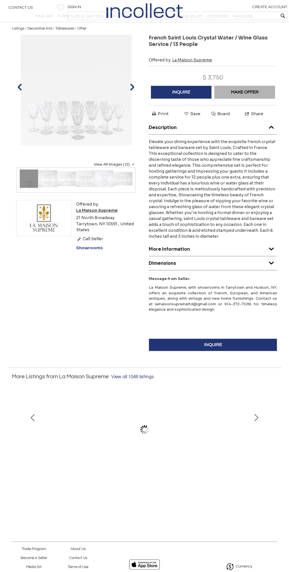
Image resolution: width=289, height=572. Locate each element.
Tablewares (64, 43)
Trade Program (34, 549)
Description (213, 140)
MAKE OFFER (245, 106)
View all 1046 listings (132, 391)
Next (273, 447)
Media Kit (33, 567)
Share (253, 128)
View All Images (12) (115, 179)
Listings (18, 43)
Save (191, 128)
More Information (213, 262)
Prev (16, 447)
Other (81, 43)
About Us (78, 549)
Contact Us (20, 10)
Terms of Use (78, 567)
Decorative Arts (39, 43)
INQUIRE (181, 106)
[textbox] (244, 16)
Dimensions (213, 276)
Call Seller (89, 253)
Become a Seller (34, 558)
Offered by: (180, 74)
